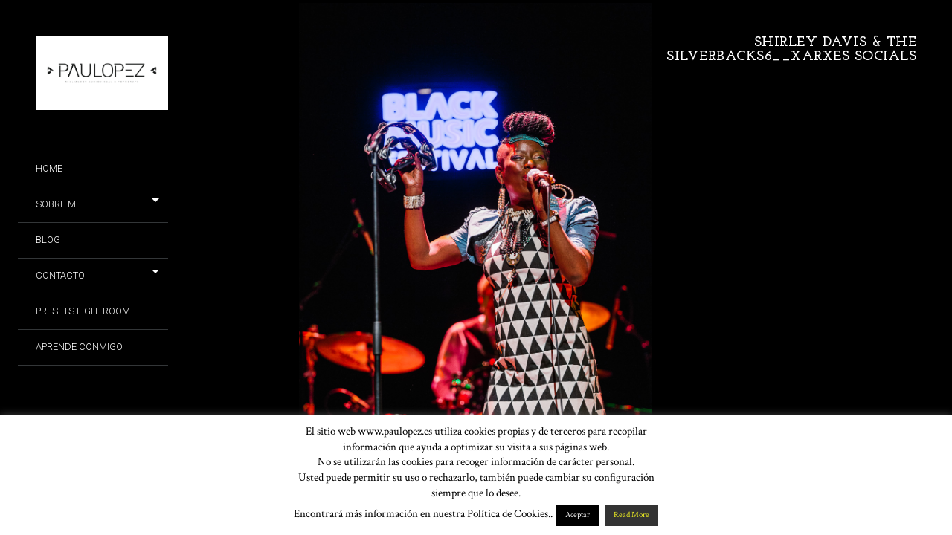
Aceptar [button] (577, 515)
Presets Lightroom (83, 311)
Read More (631, 515)
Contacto (60, 275)
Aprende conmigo (79, 346)
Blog (48, 239)
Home (49, 168)
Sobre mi (57, 204)
